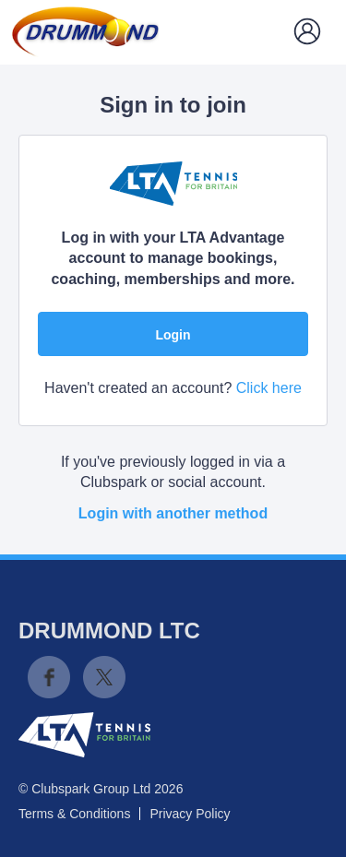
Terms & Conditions (74, 813)
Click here (269, 388)
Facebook (49, 677)
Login (172, 334)
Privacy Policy (189, 813)
